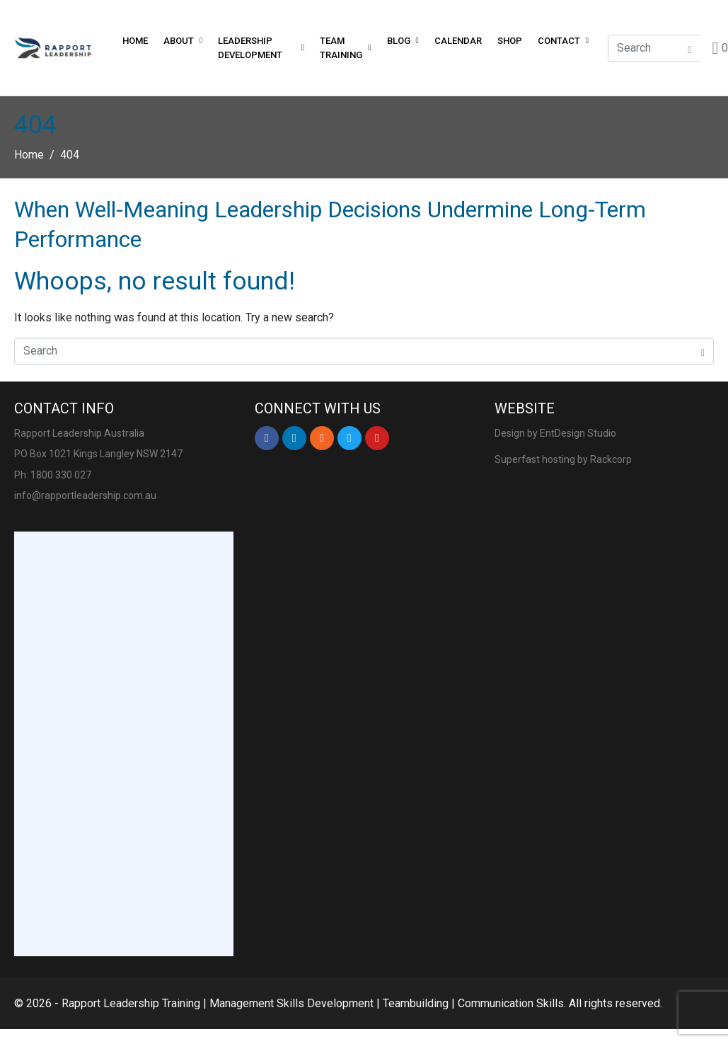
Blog (403, 40)
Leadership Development (261, 47)
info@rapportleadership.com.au (85, 495)
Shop (509, 40)
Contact (563, 40)
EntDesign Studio (578, 433)
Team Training (345, 47)
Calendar (458, 40)
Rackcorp (611, 459)
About (182, 40)
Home (135, 40)
